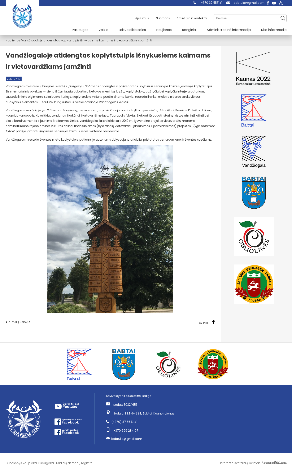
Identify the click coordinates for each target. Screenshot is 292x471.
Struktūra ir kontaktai (192, 18)
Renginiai (189, 29)
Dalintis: (206, 322)
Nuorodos (163, 18)
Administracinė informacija (229, 29)
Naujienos (164, 29)
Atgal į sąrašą (18, 322)
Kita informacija (274, 29)
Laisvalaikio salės (132, 29)
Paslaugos (80, 29)
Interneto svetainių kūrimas (240, 463)
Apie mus (142, 18)
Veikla (103, 29)
